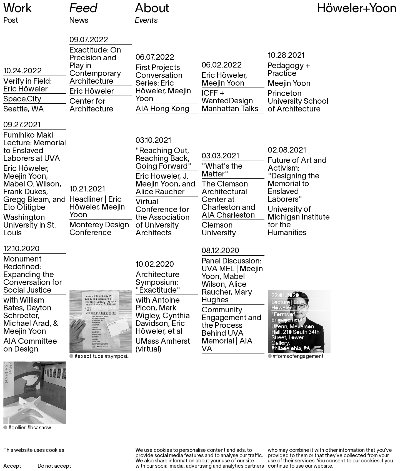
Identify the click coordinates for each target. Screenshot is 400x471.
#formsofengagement (298, 356)
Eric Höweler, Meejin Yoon (224, 79)
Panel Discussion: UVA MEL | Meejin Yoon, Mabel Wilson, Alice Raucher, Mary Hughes (232, 281)
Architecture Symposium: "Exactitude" (158, 282)
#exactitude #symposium (102, 356)
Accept (12, 466)
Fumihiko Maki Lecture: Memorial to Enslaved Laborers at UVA (34, 147)
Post (10, 20)
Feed (83, 9)
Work (17, 9)
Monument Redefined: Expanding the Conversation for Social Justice (32, 275)
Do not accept (54, 466)
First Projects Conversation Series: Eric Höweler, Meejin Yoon (163, 83)
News (78, 20)
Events (146, 20)
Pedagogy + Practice (289, 70)
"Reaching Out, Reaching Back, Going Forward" (163, 159)
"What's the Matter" (222, 170)
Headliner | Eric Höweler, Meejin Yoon (97, 207)
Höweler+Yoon (357, 9)
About (152, 9)
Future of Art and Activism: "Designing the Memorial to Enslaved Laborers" (297, 180)
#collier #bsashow (29, 428)
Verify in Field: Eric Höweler (27, 85)
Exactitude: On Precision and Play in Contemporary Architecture (95, 66)
